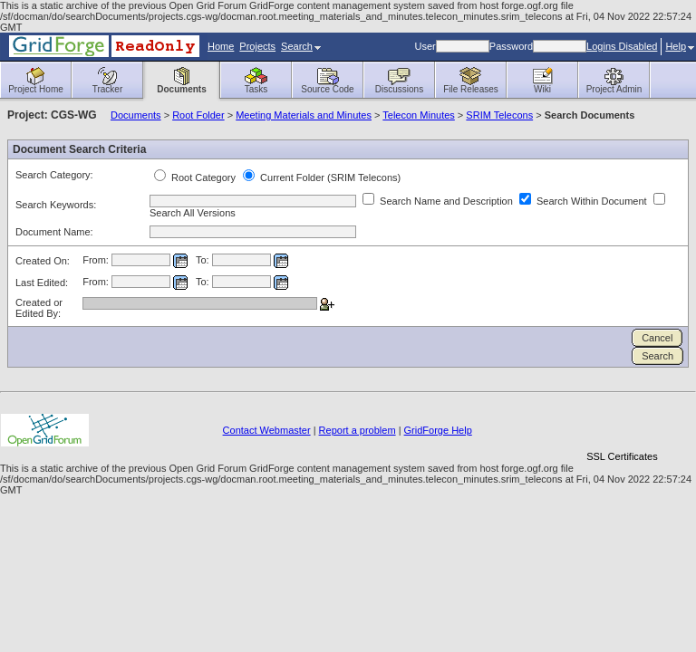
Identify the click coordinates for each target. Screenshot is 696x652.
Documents (136, 115)
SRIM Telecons (499, 115)
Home (221, 46)
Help (679, 46)
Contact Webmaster (267, 430)
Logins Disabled (621, 46)
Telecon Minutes (418, 115)
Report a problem (357, 430)
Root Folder (198, 115)
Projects (257, 46)
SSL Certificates (621, 456)
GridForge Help (438, 430)
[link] (621, 425)
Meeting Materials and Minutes (304, 115)
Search (301, 46)
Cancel (657, 337)
